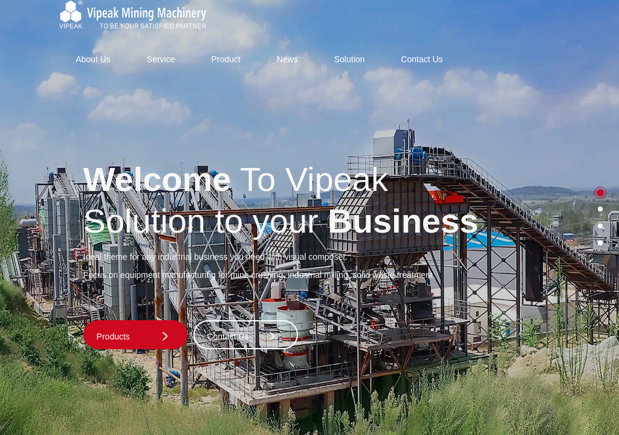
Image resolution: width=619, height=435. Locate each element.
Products (133, 336)
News (287, 59)
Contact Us (421, 59)
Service (161, 59)
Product (225, 59)
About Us (93, 59)
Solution (349, 59)
